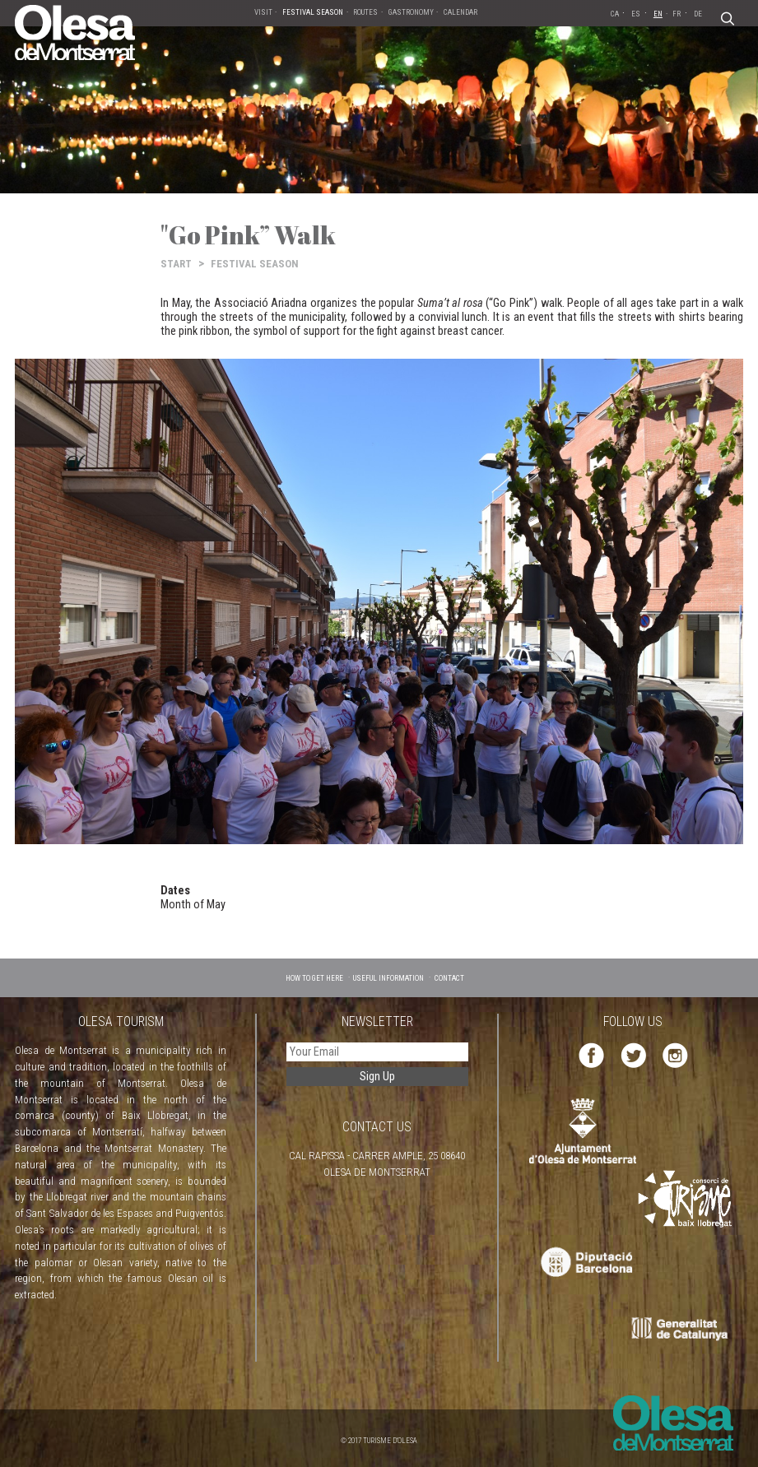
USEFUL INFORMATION (388, 977)
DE (698, 13)
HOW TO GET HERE (314, 977)
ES (635, 13)
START (176, 264)
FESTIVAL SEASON (255, 264)
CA (615, 13)
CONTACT (449, 977)
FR (676, 13)
